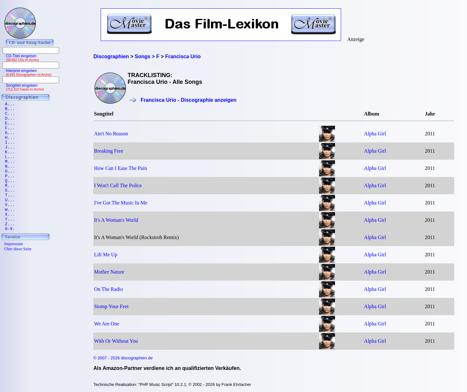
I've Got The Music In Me (120, 202)
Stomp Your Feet (111, 306)
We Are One (106, 323)
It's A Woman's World (116, 220)
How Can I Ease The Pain (120, 168)
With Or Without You (116, 341)
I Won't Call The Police (118, 185)
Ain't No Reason (111, 133)
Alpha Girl (375, 133)
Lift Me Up (105, 254)
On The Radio (108, 289)
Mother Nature (109, 272)
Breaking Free (108, 151)
